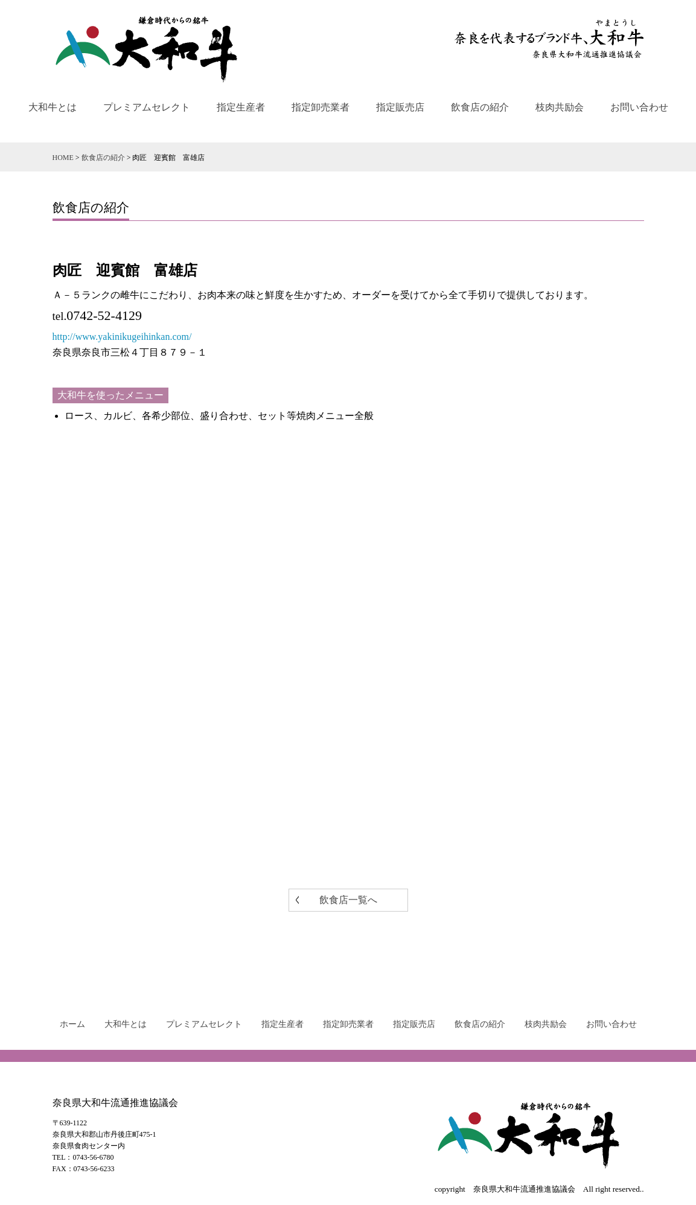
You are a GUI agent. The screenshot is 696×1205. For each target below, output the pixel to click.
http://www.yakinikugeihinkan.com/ (122, 336)
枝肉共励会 (559, 107)
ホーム (72, 1024)
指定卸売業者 (321, 107)
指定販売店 (400, 107)
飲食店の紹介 (480, 107)
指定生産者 (241, 107)
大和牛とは (52, 107)
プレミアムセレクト (146, 107)
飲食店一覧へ (348, 900)
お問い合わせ (639, 107)
